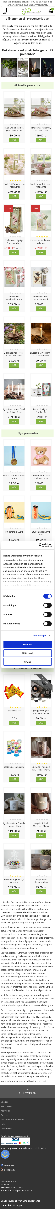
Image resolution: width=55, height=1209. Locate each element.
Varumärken (6, 1106)
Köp (14, 139)
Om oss (4, 1115)
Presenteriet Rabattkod (12, 1119)
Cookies (4, 1101)
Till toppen (27, 1091)
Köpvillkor (5, 1110)
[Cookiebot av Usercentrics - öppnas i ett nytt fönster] (39, 545)
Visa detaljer (39, 635)
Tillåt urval (27, 653)
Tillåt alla (27, 644)
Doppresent (6, 1128)
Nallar (3, 1124)
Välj (41, 722)
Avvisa (27, 661)
